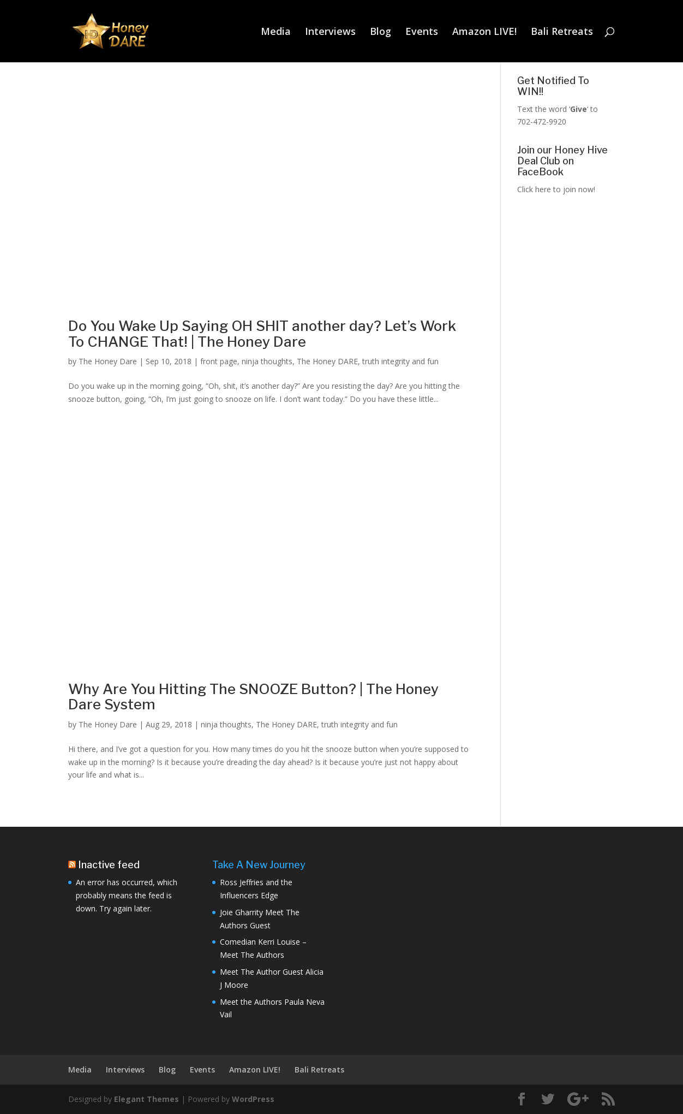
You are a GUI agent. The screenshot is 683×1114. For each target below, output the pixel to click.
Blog (380, 32)
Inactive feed (109, 864)
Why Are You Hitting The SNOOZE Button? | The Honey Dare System (253, 696)
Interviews (330, 32)
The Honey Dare (108, 361)
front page (218, 361)
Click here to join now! (556, 189)
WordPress (253, 1099)
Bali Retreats (562, 32)
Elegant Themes (146, 1099)
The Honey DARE (327, 361)
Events (421, 32)
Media (276, 32)
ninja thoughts (267, 361)
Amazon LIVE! (484, 32)
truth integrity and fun (400, 361)
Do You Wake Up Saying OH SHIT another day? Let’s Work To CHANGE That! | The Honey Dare (262, 333)
